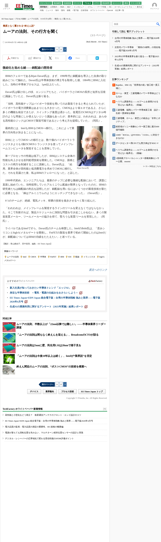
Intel (24, 257)
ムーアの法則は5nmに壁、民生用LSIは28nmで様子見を (48, 345)
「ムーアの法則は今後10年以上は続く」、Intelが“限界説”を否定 (54, 356)
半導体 (43, 257)
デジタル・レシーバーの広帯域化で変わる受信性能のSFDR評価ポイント (39, 438)
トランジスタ (89, 257)
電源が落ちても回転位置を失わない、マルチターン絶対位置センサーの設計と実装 (44, 432)
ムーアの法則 (13, 257)
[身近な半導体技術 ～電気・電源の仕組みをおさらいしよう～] (46, 292)
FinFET (53, 257)
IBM (62, 257)
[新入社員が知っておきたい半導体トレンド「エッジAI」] (42, 287)
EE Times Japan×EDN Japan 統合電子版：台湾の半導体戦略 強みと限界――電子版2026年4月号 (49, 421)
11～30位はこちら (153, 166)
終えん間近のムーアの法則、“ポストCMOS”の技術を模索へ (51, 366)
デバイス (34, 391)
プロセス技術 (20, 19)
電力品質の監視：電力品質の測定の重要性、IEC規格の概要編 (34, 427)
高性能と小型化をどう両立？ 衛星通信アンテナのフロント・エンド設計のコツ (43, 415)
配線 (77, 257)
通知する (37, 58)
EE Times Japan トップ (92, 391)
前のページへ (48, 49)
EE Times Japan (7, 19)
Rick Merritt (91, 42)
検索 (158, 24)
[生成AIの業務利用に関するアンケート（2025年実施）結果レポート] (48, 306)
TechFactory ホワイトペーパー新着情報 (23, 409)
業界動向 (50, 391)
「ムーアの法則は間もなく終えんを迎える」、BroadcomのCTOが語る (57, 334)
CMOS (33, 257)
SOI (69, 257)
